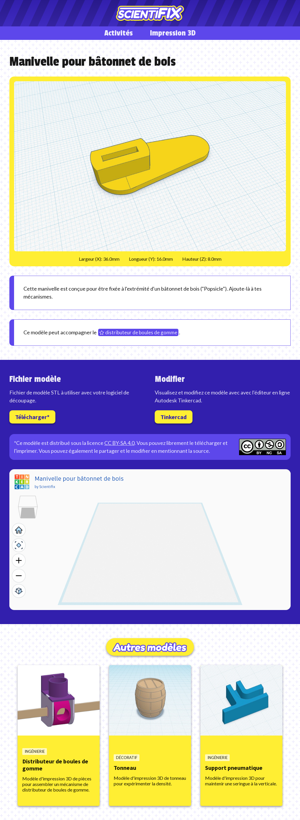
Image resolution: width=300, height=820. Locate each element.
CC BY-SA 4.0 (119, 443)
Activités (118, 33)
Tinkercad (174, 417)
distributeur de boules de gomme (141, 332)
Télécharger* (32, 417)
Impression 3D (173, 33)
